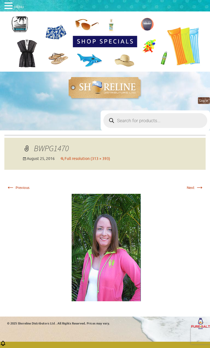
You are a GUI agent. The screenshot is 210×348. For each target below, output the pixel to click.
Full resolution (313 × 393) (87, 158)
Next (195, 187)
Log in (203, 100)
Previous (18, 187)
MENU (19, 7)
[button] (3, 345)
